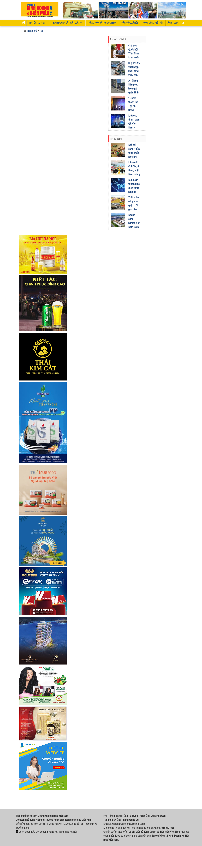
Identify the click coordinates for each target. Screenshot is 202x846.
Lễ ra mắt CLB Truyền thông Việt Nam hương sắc (134, 170)
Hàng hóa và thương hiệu (102, 22)
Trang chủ (30, 30)
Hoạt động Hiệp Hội (153, 22)
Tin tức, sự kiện (38, 22)
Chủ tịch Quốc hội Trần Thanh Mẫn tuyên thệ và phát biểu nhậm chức (134, 57)
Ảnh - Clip (173, 22)
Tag (41, 30)
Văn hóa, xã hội (129, 22)
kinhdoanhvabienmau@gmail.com (127, 823)
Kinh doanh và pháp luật (67, 22)
